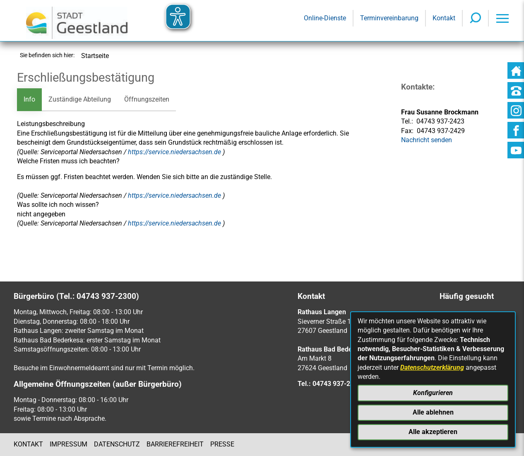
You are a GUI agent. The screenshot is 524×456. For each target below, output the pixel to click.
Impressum (68, 444)
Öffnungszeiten (146, 99)
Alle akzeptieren (433, 432)
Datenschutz (117, 444)
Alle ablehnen (433, 412)
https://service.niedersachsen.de (175, 152)
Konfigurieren (433, 393)
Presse (222, 444)
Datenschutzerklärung (432, 367)
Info (29, 99)
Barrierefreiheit (175, 444)
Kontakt (28, 444)
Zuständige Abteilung (79, 99)
